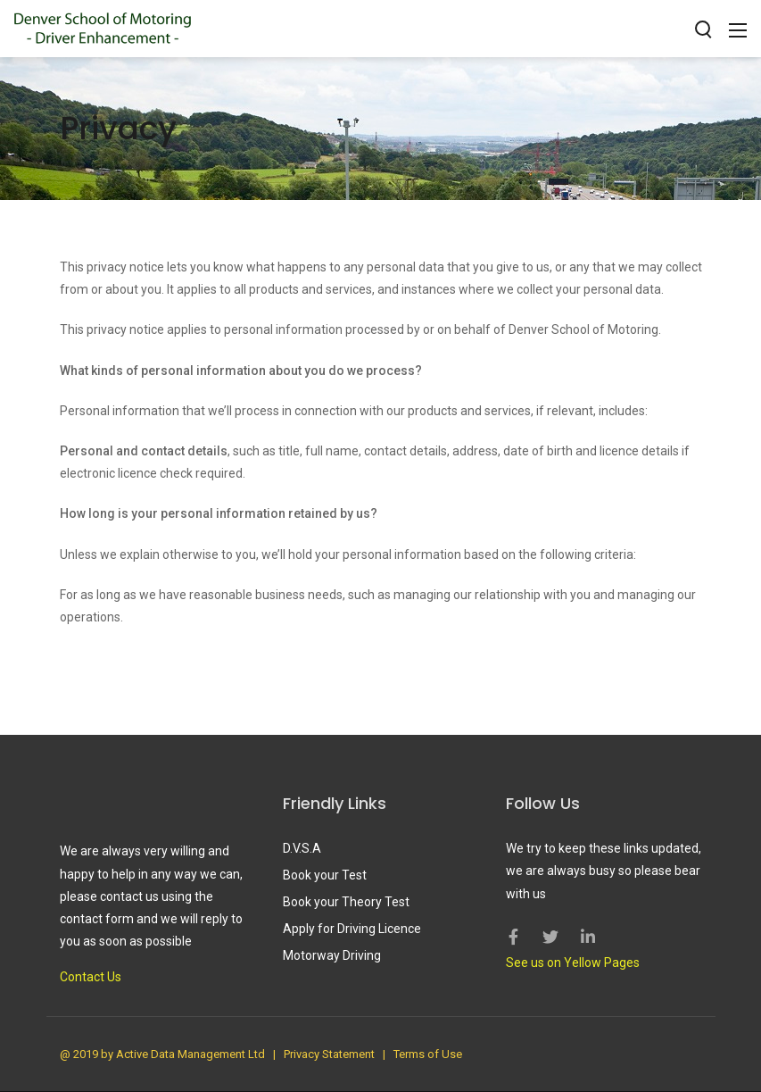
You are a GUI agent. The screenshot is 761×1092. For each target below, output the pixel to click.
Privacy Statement (329, 1054)
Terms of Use (427, 1054)
